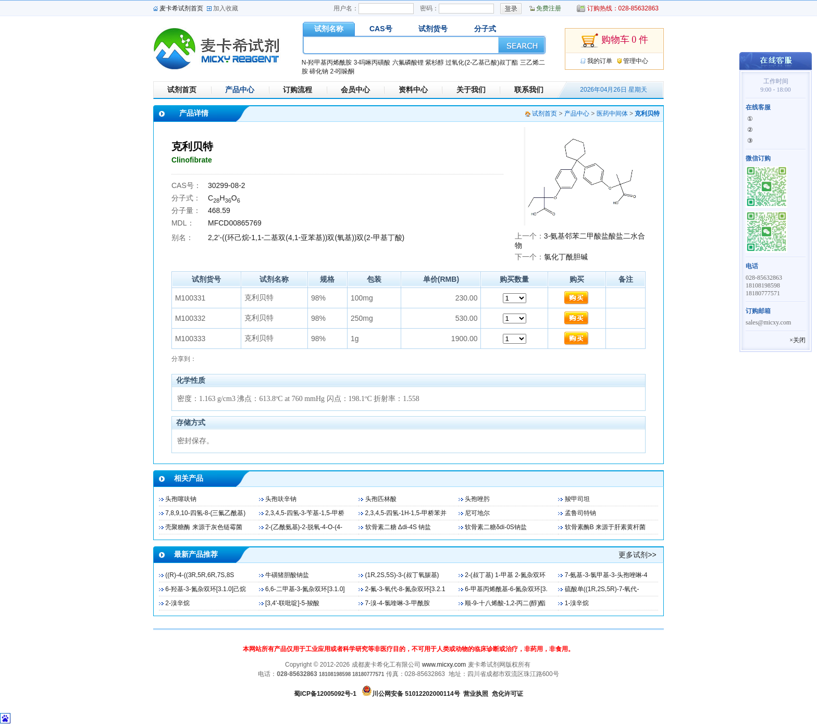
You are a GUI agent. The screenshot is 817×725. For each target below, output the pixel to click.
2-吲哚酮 (342, 71)
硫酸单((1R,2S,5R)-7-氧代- (602, 589)
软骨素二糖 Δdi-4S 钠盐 (398, 527)
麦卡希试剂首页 (181, 8)
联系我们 (528, 89)
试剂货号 (433, 28)
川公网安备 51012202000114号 (416, 693)
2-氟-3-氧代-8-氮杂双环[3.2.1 (405, 589)
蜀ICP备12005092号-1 (325, 693)
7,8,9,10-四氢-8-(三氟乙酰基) (205, 513)
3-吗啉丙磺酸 (372, 62)
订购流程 (297, 89)
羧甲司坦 (577, 499)
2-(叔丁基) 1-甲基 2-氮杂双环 (505, 575)
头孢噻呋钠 (180, 499)
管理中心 (635, 61)
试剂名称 (328, 28)
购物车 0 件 (614, 40)
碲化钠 (319, 71)
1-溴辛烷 (577, 603)
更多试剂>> (637, 555)
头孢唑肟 (477, 499)
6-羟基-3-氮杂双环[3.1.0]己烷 (205, 589)
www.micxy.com (444, 664)
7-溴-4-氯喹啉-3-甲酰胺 (397, 603)
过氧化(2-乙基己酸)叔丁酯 (481, 62)
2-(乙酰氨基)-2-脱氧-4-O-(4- (303, 527)
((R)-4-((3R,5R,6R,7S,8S (199, 575)
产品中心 (239, 89)
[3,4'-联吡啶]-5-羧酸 (292, 603)
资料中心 (413, 89)
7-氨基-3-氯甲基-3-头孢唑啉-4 (606, 575)
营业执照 (475, 693)
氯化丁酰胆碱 (566, 257)
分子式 (485, 28)
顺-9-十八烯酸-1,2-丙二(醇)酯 (505, 603)
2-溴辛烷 (177, 603)
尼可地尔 (477, 513)
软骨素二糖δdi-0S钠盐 (496, 527)
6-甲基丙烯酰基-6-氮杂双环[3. (506, 589)
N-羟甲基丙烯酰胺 (327, 62)
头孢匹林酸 (381, 499)
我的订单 (599, 61)
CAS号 (380, 28)
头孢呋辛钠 (280, 499)
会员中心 (355, 89)
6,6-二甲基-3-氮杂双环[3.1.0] (305, 589)
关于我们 (471, 89)
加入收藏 (225, 8)
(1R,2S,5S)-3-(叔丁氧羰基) (402, 575)
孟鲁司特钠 (580, 513)
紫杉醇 (434, 62)
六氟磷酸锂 (408, 62)
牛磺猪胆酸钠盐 (287, 575)
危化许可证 (507, 693)
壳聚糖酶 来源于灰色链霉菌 (203, 527)
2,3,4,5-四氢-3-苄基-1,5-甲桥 (304, 513)
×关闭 (797, 340)
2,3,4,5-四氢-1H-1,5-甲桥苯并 (406, 513)
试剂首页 (181, 89)
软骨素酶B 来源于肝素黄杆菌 (605, 527)
